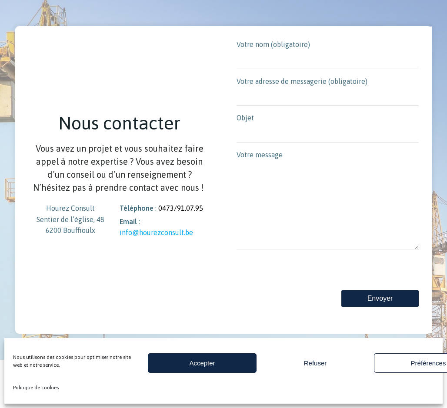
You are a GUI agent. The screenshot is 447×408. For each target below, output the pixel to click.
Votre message (328, 209)
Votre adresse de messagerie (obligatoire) (328, 91)
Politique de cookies (36, 388)
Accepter (202, 363)
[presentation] (303, 291)
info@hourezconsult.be (156, 241)
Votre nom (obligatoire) (328, 54)
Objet (328, 128)
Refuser (315, 363)
